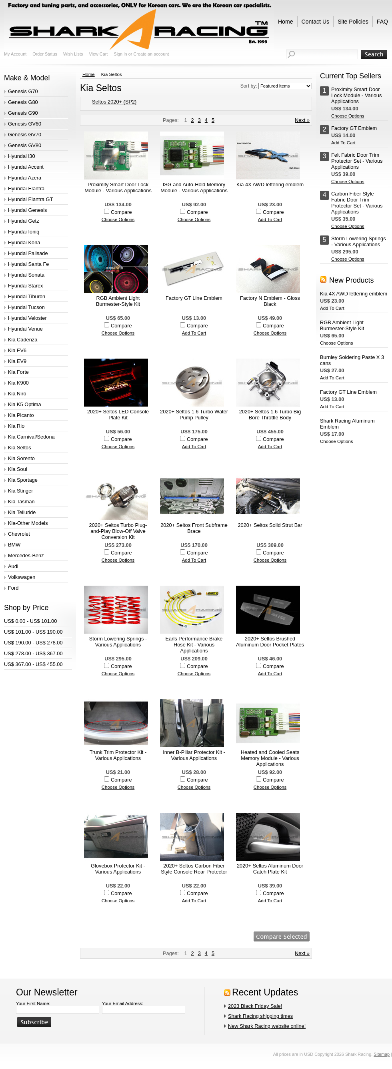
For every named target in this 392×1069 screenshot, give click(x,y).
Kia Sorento (21, 458)
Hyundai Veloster (27, 318)
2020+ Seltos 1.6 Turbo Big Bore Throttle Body (270, 415)
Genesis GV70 (24, 135)
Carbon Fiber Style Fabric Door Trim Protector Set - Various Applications (357, 203)
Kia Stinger (20, 491)
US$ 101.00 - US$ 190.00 (33, 632)
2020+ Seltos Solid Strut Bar (270, 525)
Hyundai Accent (26, 167)
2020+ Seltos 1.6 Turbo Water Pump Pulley (194, 415)
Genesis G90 (23, 113)
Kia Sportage (23, 480)
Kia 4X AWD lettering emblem (270, 184)
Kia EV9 (17, 361)
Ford (13, 588)
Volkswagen (21, 577)
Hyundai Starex (25, 286)
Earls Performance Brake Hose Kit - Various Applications (194, 645)
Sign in (120, 54)
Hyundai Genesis (27, 210)
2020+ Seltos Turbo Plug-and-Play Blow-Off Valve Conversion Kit (118, 531)
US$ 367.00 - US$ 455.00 (33, 664)
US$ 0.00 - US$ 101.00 (30, 621)
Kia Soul (17, 469)
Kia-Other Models (28, 523)
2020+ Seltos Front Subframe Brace (194, 528)
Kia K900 (18, 383)
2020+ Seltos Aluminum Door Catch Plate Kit (270, 869)
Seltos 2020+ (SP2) (114, 102)
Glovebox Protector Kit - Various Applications (118, 869)
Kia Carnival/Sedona (31, 437)
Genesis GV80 (24, 145)
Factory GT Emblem (354, 128)
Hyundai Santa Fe (28, 264)
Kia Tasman (21, 502)
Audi (13, 566)
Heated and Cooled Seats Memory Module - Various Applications (270, 758)
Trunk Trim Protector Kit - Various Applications (118, 755)
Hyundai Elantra (26, 188)
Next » (302, 120)
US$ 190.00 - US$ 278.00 (33, 643)
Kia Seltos (19, 448)
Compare (121, 212)
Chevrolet (19, 534)
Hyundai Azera (24, 178)
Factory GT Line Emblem (194, 298)
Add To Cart (270, 219)
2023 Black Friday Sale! (255, 1006)
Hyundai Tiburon (26, 296)
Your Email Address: (122, 1003)
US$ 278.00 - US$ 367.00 (33, 653)
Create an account (151, 54)
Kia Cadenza (22, 340)
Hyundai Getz (23, 221)
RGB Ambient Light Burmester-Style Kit (118, 301)
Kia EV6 (17, 350)
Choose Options (118, 219)
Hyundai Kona (24, 242)
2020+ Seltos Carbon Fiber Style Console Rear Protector (194, 869)
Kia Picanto (21, 415)
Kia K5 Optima (24, 404)
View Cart (98, 54)
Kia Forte (18, 372)
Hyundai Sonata (26, 275)
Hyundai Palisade (28, 253)
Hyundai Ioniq (23, 232)
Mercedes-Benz (26, 555)
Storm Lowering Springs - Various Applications (118, 642)
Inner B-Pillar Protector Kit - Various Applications (194, 755)
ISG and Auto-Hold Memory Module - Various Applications (194, 187)
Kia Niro (17, 394)
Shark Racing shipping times (260, 1016)
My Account (15, 54)
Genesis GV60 (24, 124)
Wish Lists (73, 54)
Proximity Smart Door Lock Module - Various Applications (118, 187)
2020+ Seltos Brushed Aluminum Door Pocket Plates (270, 642)
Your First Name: (33, 1003)
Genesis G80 (23, 102)
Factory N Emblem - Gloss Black (270, 301)
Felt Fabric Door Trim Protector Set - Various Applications (357, 161)
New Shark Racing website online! (267, 1026)
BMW (14, 545)
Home (88, 74)
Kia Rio (16, 426)
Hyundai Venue (25, 329)
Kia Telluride (22, 512)
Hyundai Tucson (26, 307)
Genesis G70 (23, 91)
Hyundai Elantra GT (30, 199)
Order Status (44, 54)
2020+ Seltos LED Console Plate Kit (118, 415)
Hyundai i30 (21, 156)
